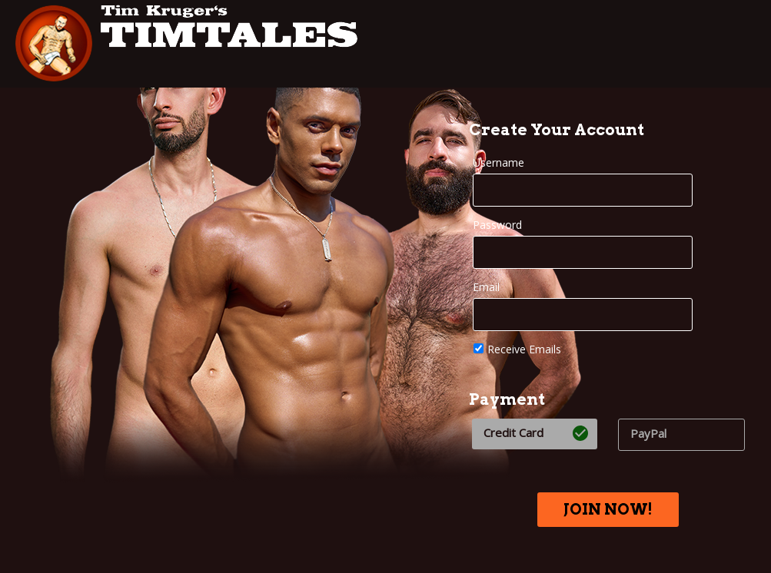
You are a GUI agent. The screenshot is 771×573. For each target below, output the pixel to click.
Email (486, 287)
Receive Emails (517, 349)
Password (497, 224)
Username (498, 162)
